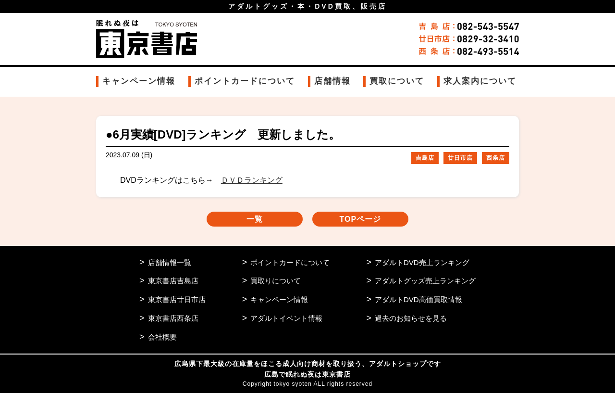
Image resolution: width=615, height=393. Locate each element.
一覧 (254, 219)
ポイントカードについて (245, 81)
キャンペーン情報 (138, 81)
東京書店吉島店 (173, 281)
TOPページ (360, 219)
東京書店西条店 (173, 318)
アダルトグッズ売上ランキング (425, 281)
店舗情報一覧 (169, 262)
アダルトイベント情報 (286, 318)
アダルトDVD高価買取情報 (418, 299)
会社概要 (162, 337)
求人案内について (480, 81)
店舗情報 (332, 81)
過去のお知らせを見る (411, 318)
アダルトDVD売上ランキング (422, 262)
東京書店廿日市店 (177, 299)
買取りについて (275, 281)
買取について (396, 81)
